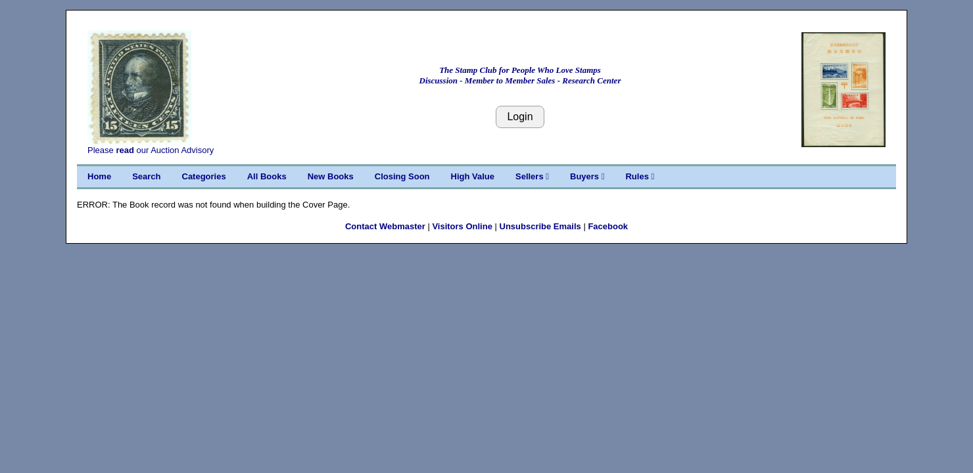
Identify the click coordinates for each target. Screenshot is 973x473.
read (124, 150)
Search (146, 176)
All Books (267, 176)
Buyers (587, 176)
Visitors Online (462, 226)
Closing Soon (402, 176)
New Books (331, 176)
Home (99, 176)
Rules (639, 176)
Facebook (608, 226)
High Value (472, 176)
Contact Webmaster (385, 226)
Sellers (532, 176)
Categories (204, 176)
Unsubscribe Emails (540, 226)
